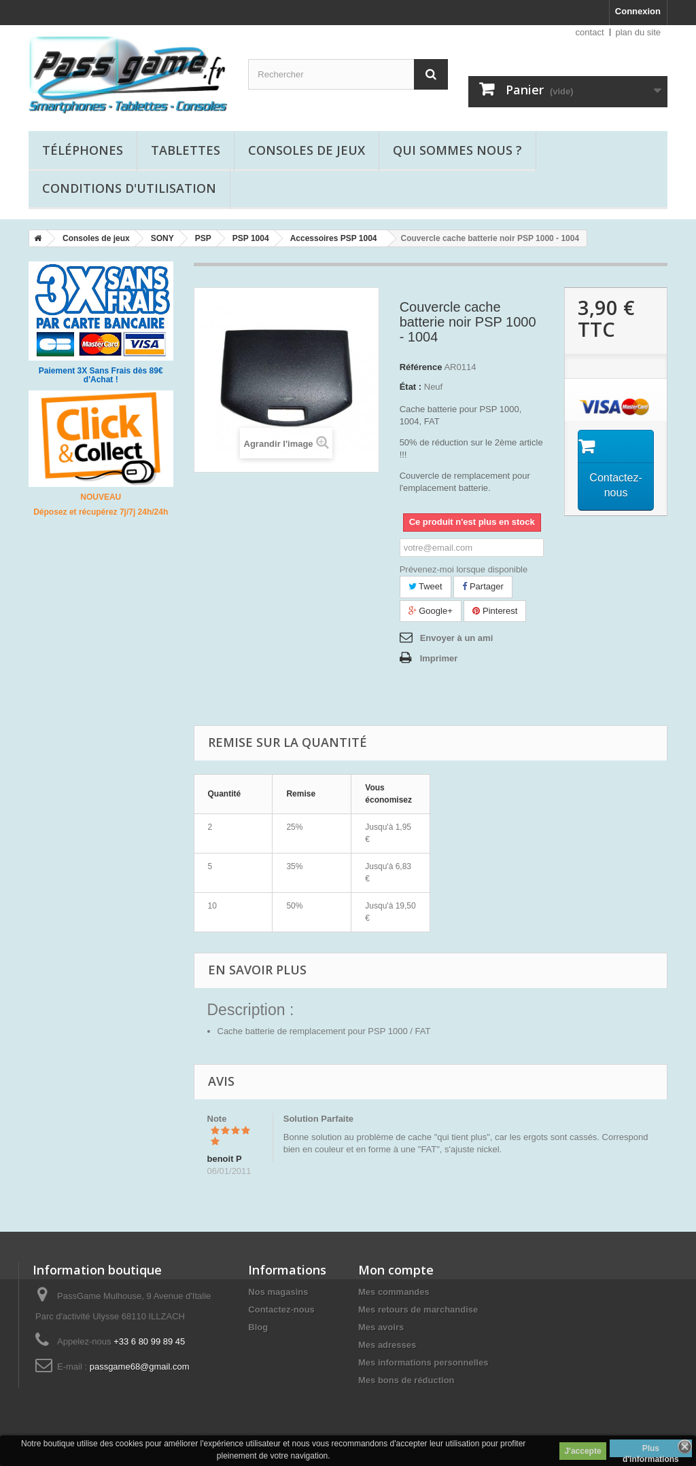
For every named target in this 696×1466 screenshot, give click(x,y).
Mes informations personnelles (423, 1362)
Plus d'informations (651, 1450)
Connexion (638, 11)
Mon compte (396, 1270)
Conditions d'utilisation (129, 188)
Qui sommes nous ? (457, 150)
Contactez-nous (281, 1309)
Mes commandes (394, 1292)
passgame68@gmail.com (140, 1366)
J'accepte (582, 1451)
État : (411, 387)
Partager (482, 586)
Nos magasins (278, 1292)
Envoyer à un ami (456, 638)
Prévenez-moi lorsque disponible (464, 569)
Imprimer (439, 658)
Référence (421, 367)
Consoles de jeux (306, 150)
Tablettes (185, 150)
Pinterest (494, 611)
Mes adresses (387, 1345)
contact (590, 32)
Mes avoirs (381, 1327)
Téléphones (82, 150)
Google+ (430, 611)
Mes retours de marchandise (418, 1309)
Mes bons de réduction (406, 1380)
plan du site (638, 32)
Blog (258, 1327)
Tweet (425, 586)
